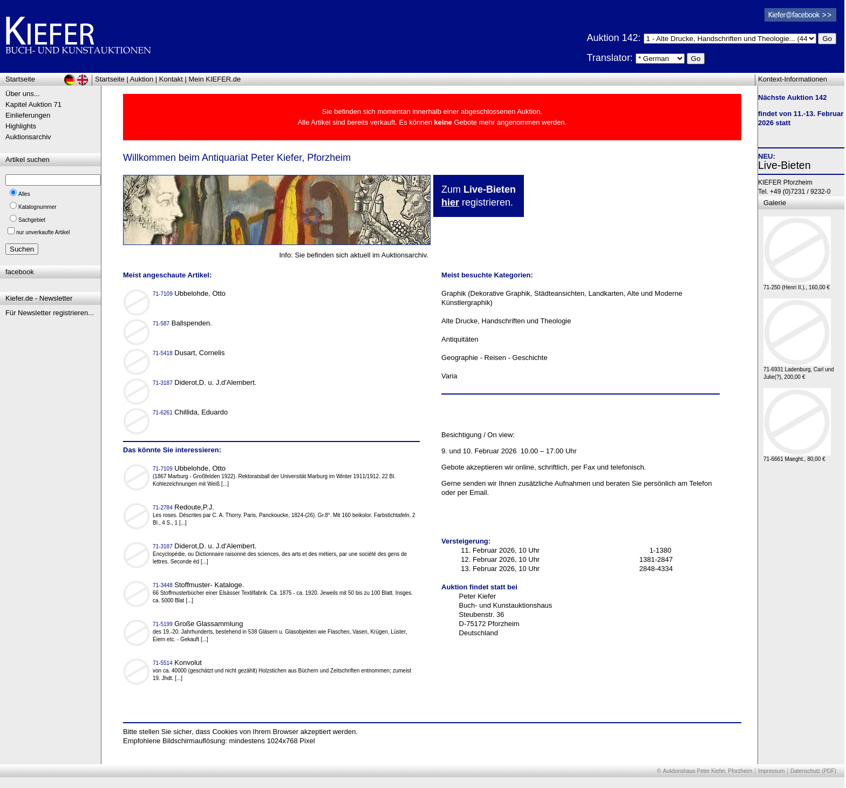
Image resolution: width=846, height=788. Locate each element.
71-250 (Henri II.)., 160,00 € (797, 284)
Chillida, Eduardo (191, 412)
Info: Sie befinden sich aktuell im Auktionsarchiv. (353, 255)
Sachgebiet (31, 220)
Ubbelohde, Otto (190, 293)
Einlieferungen (27, 115)
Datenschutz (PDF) (813, 771)
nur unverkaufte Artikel (43, 232)
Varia (449, 376)
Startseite (110, 79)
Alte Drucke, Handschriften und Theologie (506, 321)
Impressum (771, 771)
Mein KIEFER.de (215, 79)
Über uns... (22, 94)
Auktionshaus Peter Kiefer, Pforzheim (708, 771)
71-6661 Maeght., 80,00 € (797, 456)
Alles (24, 194)
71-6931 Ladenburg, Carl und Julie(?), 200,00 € (798, 370)
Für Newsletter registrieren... (49, 313)
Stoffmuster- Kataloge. (199, 585)
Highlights (20, 126)
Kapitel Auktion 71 (33, 104)
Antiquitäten (460, 339)
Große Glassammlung (199, 624)
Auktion (141, 79)
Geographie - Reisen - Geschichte (494, 358)
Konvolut (178, 662)
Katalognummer (37, 207)
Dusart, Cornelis (190, 353)
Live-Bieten (784, 165)
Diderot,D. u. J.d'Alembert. (205, 382)
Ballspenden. (183, 323)
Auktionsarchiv (28, 137)
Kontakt (171, 79)
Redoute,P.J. (184, 507)
